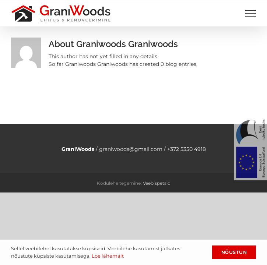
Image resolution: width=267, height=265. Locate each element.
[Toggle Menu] (250, 13)
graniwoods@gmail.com (130, 149)
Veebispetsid (157, 183)
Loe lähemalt (108, 256)
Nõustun (234, 252)
